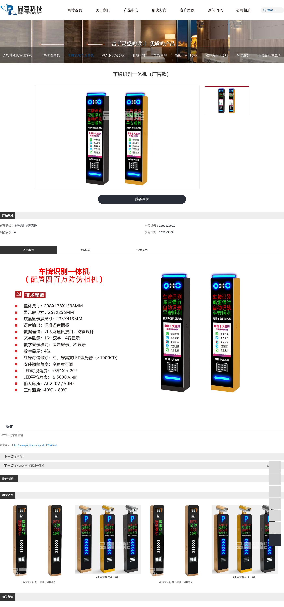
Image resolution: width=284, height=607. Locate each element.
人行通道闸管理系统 (17, 55)
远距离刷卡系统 (217, 55)
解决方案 (159, 10)
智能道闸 (160, 55)
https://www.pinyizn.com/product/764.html (34, 445)
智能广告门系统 (186, 55)
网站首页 (75, 10)
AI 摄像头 (243, 55)
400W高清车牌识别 (11, 435)
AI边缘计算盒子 (269, 55)
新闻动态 (215, 10)
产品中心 (131, 10)
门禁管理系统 (50, 55)
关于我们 (103, 10)
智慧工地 (139, 55)
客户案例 (187, 10)
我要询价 (142, 199)
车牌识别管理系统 (81, 55)
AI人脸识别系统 (113, 55)
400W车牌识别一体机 (30, 465)
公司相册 (243, 10)
